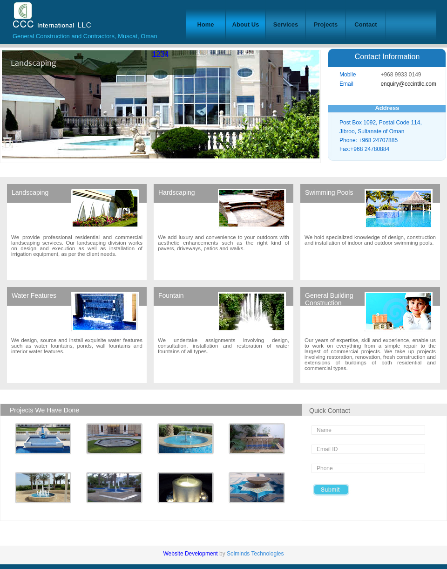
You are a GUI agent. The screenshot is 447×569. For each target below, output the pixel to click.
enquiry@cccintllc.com (408, 84)
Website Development (191, 553)
